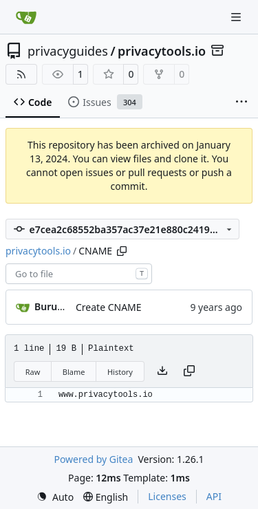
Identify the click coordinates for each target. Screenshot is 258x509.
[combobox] (79, 273)
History (120, 372)
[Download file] (162, 371)
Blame (74, 372)
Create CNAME (109, 307)
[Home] (26, 17)
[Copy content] (189, 371)
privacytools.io (162, 51)
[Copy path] (122, 251)
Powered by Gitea (93, 459)
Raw (33, 372)
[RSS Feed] (21, 74)
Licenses (167, 496)
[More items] (241, 102)
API (214, 496)
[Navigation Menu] (237, 17)
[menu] (55, 496)
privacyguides (68, 51)
